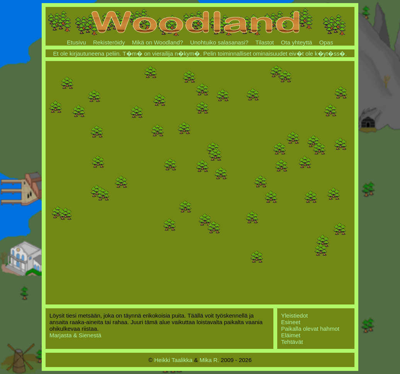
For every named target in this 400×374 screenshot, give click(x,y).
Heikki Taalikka (173, 360)
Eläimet (290, 335)
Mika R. (209, 360)
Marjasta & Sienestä (75, 335)
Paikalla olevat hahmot (310, 328)
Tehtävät (292, 341)
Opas (326, 42)
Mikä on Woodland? (157, 42)
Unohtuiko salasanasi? (219, 42)
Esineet (290, 322)
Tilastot (264, 42)
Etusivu (76, 42)
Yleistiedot (294, 315)
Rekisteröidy (109, 42)
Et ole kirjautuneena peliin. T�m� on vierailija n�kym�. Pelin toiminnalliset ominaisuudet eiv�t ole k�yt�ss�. (200, 53)
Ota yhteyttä (296, 42)
